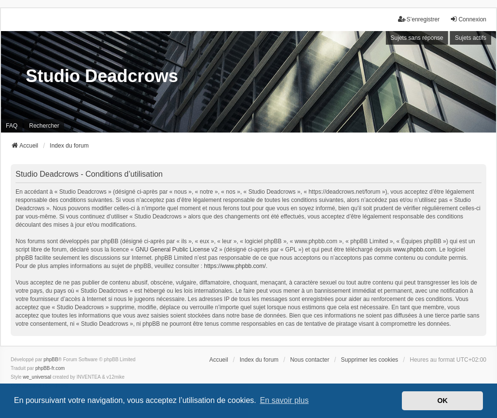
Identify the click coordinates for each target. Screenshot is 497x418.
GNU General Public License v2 (176, 249)
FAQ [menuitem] (11, 125)
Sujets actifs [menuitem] (470, 37)
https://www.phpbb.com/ (234, 266)
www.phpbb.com (414, 249)
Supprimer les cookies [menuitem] (369, 359)
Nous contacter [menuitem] (310, 359)
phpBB (51, 359)
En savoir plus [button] (284, 400)
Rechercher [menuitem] (44, 125)
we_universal (37, 377)
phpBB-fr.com (50, 368)
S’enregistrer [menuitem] (419, 19)
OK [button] (442, 400)
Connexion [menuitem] (468, 19)
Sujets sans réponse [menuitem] (417, 37)
